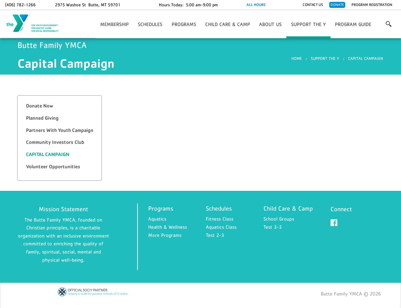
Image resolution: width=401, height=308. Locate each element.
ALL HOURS (256, 5)
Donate (337, 5)
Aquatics (157, 219)
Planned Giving (42, 118)
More (389, 24)
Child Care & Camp (227, 24)
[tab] (60, 106)
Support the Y (308, 24)
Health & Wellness (167, 227)
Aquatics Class (221, 227)
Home (296, 58)
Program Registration (372, 5)
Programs (184, 24)
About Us (270, 24)
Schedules (150, 24)
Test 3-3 (272, 227)
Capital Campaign (365, 58)
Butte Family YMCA (36, 23)
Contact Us (313, 5)
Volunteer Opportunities (53, 167)
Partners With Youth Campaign (59, 130)
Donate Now (39, 106)
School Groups (278, 219)
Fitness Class (219, 219)
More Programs (164, 235)
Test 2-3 (215, 235)
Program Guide (353, 24)
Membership (114, 24)
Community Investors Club (55, 142)
